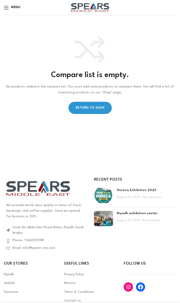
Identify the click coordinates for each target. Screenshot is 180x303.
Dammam (11, 292)
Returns (70, 283)
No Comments (152, 197)
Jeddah (9, 283)
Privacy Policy (74, 274)
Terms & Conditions (79, 292)
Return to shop (90, 107)
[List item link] (45, 240)
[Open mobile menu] (12, 8)
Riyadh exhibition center (137, 213)
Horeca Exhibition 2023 (136, 190)
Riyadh (9, 274)
